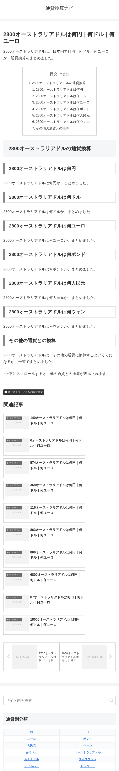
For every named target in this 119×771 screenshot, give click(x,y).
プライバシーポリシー (88, 757)
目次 (53, 74)
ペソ (31, 690)
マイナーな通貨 (87, 704)
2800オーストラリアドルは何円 (59, 90)
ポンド (87, 657)
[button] (111, 618)
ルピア (31, 697)
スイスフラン (87, 677)
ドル (88, 650)
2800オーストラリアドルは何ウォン (63, 123)
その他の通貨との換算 (52, 130)
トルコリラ (87, 684)
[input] (59, 618)
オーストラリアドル (88, 670)
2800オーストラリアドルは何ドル (61, 97)
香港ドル (31, 670)
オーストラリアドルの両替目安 (24, 393)
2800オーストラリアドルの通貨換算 (59, 83)
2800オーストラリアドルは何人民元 (63, 117)
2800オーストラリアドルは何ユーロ (63, 103)
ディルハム (31, 684)
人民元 (31, 663)
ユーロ (31, 657)
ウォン (87, 663)
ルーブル (31, 704)
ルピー (87, 697)
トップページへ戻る (30, 757)
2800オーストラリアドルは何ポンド (63, 110)
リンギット (87, 690)
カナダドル (31, 677)
